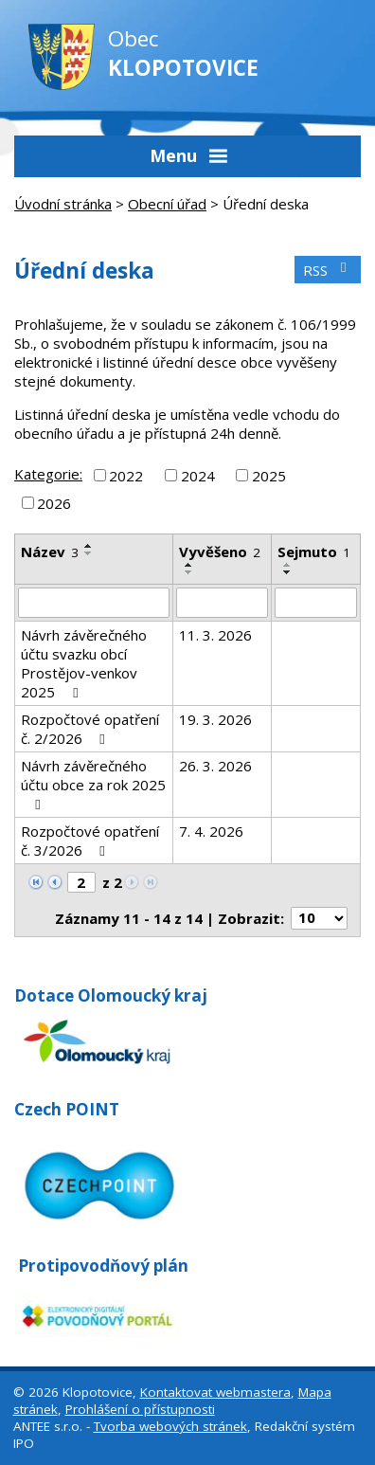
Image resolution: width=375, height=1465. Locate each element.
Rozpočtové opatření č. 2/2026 (90, 729)
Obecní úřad (167, 203)
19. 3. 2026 (215, 719)
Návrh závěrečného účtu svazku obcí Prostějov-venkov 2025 (84, 663)
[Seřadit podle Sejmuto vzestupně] (287, 565)
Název (50, 551)
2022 (126, 474)
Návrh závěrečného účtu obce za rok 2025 (93, 784)
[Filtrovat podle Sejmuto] (316, 603)
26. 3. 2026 (215, 765)
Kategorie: (48, 473)
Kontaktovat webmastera (215, 1392)
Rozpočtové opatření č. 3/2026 (90, 840)
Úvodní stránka (63, 203)
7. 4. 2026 (211, 831)
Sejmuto (313, 551)
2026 (54, 503)
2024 (198, 474)
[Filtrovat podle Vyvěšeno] (221, 603)
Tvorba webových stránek (170, 1426)
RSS (327, 270)
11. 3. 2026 (215, 634)
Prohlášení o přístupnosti (140, 1409)
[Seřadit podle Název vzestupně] (89, 546)
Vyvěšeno (219, 551)
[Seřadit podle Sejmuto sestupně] (287, 572)
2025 (269, 474)
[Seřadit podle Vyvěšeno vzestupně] (189, 565)
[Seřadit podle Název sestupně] (89, 553)
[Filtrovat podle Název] (94, 603)
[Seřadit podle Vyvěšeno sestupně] (189, 572)
